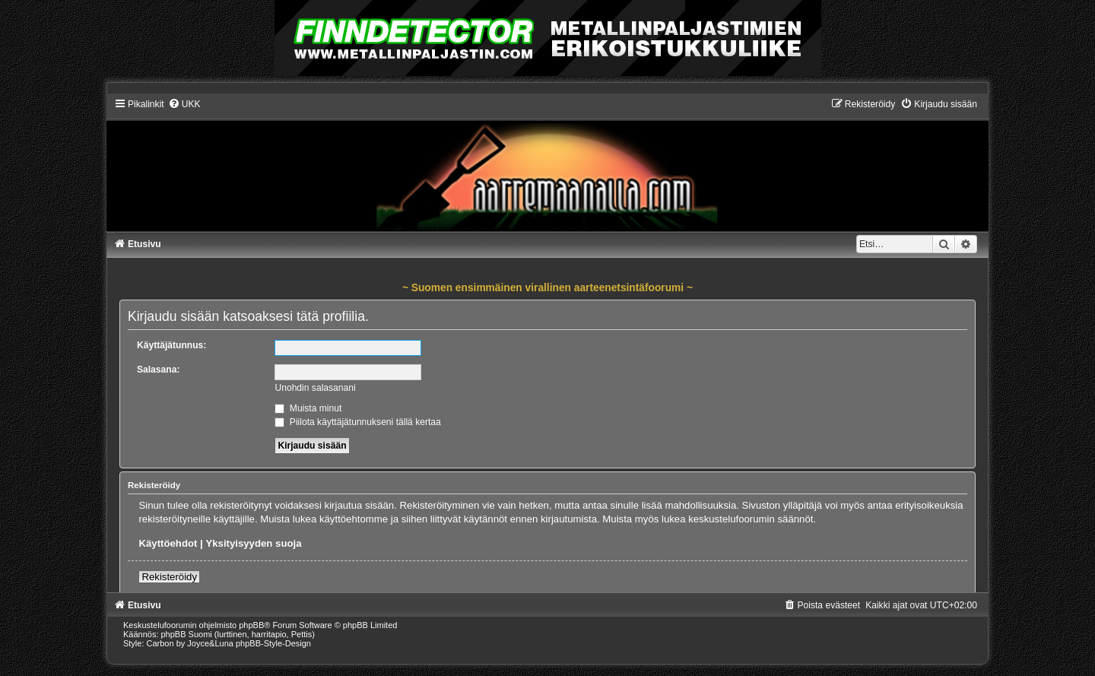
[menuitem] (184, 104)
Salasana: (158, 369)
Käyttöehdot (167, 543)
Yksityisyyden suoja (253, 543)
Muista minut (308, 408)
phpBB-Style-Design (273, 643)
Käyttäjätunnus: (171, 345)
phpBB (251, 625)
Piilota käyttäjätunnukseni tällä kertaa (357, 422)
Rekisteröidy (169, 576)
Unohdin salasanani (315, 387)
